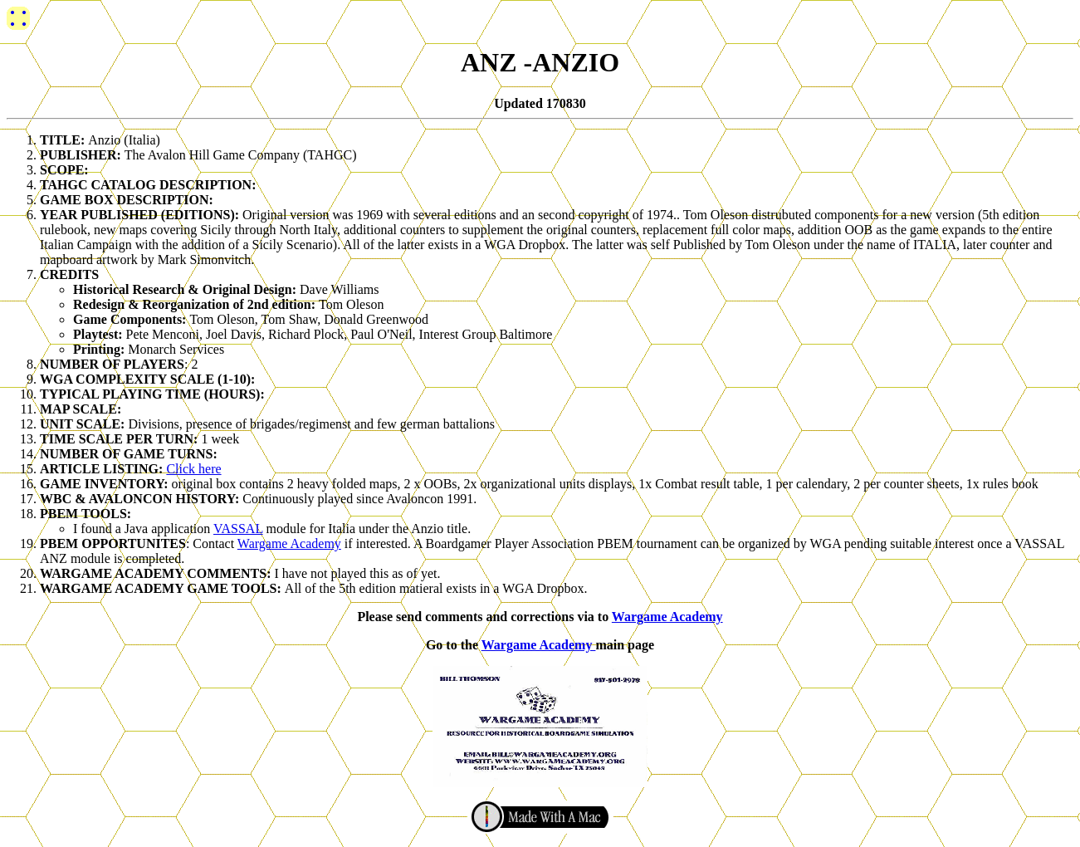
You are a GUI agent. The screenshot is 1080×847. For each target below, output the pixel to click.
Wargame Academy (289, 543)
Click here (193, 469)
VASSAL (238, 528)
